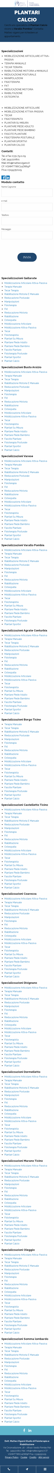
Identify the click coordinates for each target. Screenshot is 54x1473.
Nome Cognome (8, 187)
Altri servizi (43, 1457)
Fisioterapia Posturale (15, 353)
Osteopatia (10, 320)
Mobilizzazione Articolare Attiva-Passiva (25, 283)
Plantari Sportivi (12, 357)
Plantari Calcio (11, 361)
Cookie (24, 1457)
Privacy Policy (12, 1457)
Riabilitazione (11, 316)
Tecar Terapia (11, 290)
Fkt (6, 309)
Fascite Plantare (12, 349)
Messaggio (6, 229)
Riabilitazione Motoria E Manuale (21, 294)
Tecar (7, 331)
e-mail (4, 201)
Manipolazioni (11, 301)
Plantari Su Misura (13, 338)
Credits (32, 1457)
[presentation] (23, 247)
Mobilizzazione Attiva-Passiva (20, 327)
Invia (27, 257)
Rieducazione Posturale (16, 297)
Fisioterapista (11, 335)
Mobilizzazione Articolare (17, 323)
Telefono (5, 215)
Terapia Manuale (13, 286)
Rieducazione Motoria (16, 312)
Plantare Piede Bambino (17, 346)
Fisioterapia (10, 305)
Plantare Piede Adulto (15, 342)
